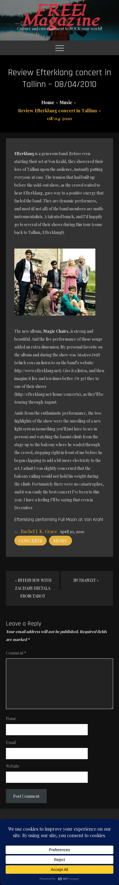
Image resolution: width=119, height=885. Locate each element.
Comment (16, 653)
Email (11, 742)
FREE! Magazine (59, 16)
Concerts (30, 541)
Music (60, 541)
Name (11, 718)
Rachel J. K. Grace (39, 531)
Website (12, 766)
